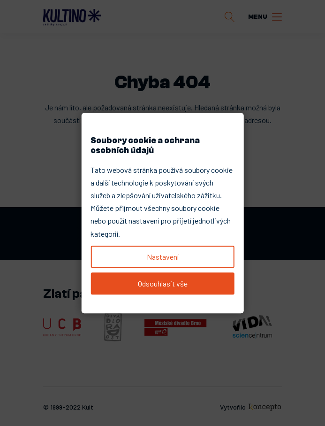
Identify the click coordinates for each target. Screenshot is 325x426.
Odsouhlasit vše (163, 283)
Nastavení (163, 256)
